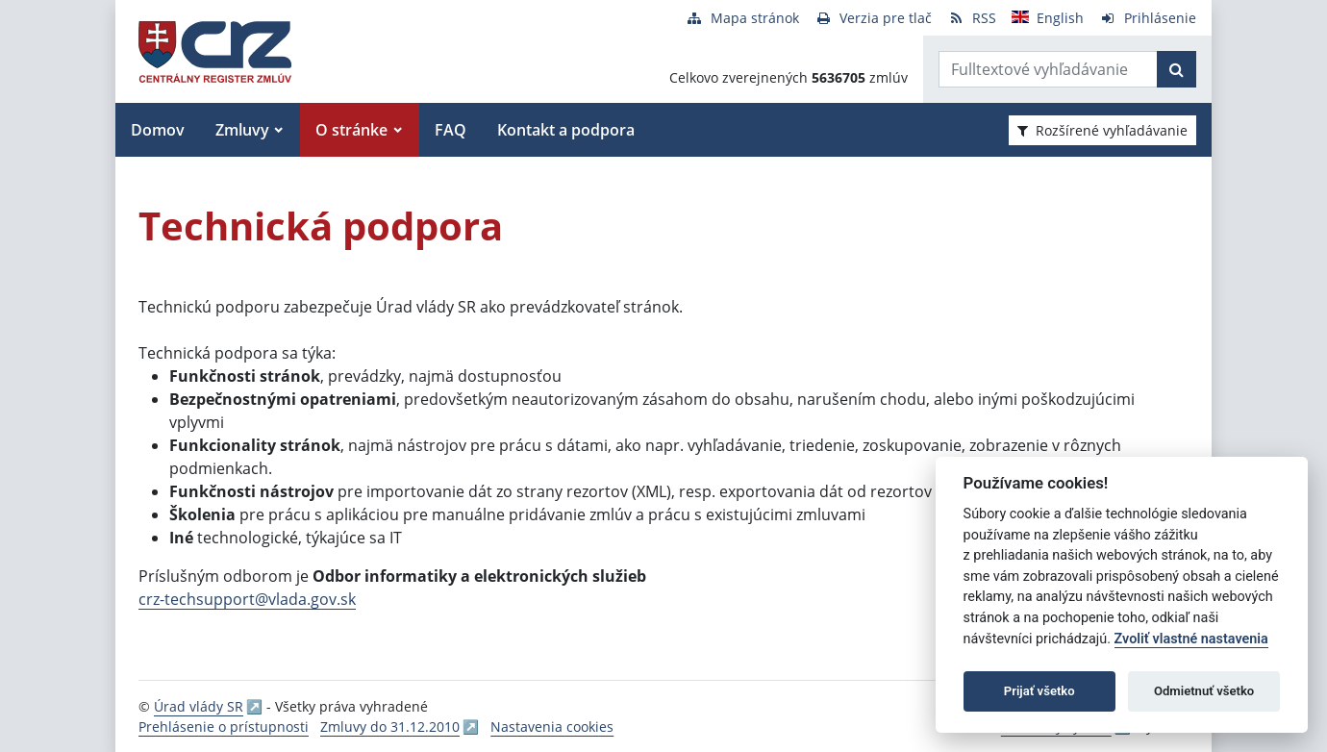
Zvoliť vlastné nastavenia (1191, 639)
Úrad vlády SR (198, 706)
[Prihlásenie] (1147, 18)
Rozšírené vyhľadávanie (1102, 130)
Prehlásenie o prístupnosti (223, 726)
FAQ (450, 129)
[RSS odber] (971, 18)
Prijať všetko (1039, 691)
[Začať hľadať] (1176, 69)
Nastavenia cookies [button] (551, 726)
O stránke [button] (351, 129)
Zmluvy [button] (242, 129)
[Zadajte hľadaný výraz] (1048, 69)
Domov (158, 129)
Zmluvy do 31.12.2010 (390, 726)
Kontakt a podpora (566, 129)
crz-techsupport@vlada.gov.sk (247, 599)
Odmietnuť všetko (1204, 691)
